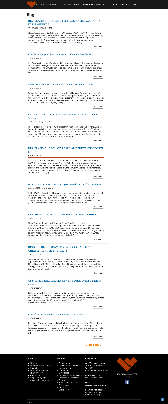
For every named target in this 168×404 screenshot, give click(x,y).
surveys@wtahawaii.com (95, 385)
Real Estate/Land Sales (69, 365)
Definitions (63, 387)
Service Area (87, 4)
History (33, 363)
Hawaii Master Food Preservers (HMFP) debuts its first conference (65, 184)
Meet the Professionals (40, 365)
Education (113, 4)
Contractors (64, 370)
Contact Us (135, 4)
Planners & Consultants (69, 382)
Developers (64, 373)
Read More (98, 46)
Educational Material (39, 370)
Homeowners (65, 368)
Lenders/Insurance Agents (70, 375)
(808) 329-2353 (98, 375)
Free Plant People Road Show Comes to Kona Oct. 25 (58, 314)
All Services (64, 385)
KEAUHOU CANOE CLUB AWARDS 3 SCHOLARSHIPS (62, 214)
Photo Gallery (36, 368)
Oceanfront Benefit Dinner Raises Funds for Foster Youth (60, 84)
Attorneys (63, 380)
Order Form (124, 4)
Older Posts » (94, 344)
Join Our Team (100, 4)
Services (76, 4)
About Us (67, 4)
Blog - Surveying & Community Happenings (41, 378)
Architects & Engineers (69, 377)
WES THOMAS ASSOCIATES (41, 4)
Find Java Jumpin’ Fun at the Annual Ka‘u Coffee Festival (60, 54)
